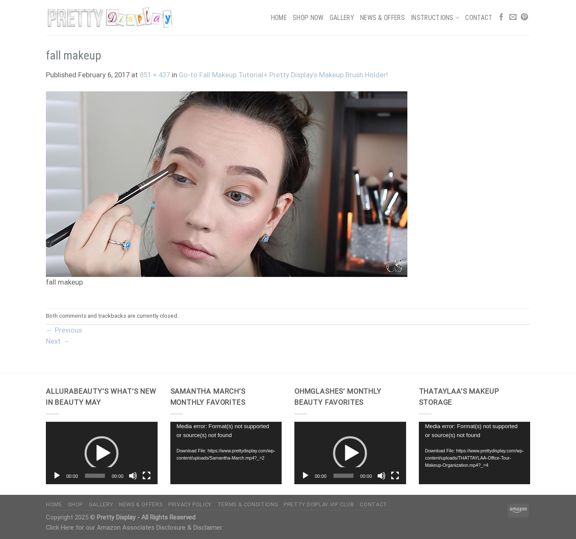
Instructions (435, 18)
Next (58, 341)
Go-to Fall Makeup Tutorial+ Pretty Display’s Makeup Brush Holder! (283, 75)
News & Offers (382, 18)
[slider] (95, 476)
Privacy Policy (190, 504)
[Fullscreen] (146, 475)
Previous (64, 330)
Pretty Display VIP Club (319, 504)
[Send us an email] (513, 18)
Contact (478, 18)
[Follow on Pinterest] (524, 18)
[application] (102, 453)
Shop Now (308, 18)
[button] (102, 453)
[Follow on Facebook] (501, 18)
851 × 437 (155, 75)
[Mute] (133, 475)
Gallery (342, 18)
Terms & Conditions (247, 504)
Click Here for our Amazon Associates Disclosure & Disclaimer (134, 527)
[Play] (57, 475)
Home (279, 18)
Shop (75, 504)
